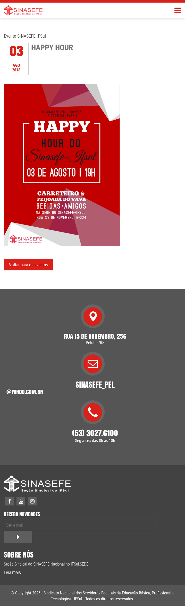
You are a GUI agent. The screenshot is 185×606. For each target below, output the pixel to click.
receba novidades (22, 514)
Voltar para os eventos (28, 265)
